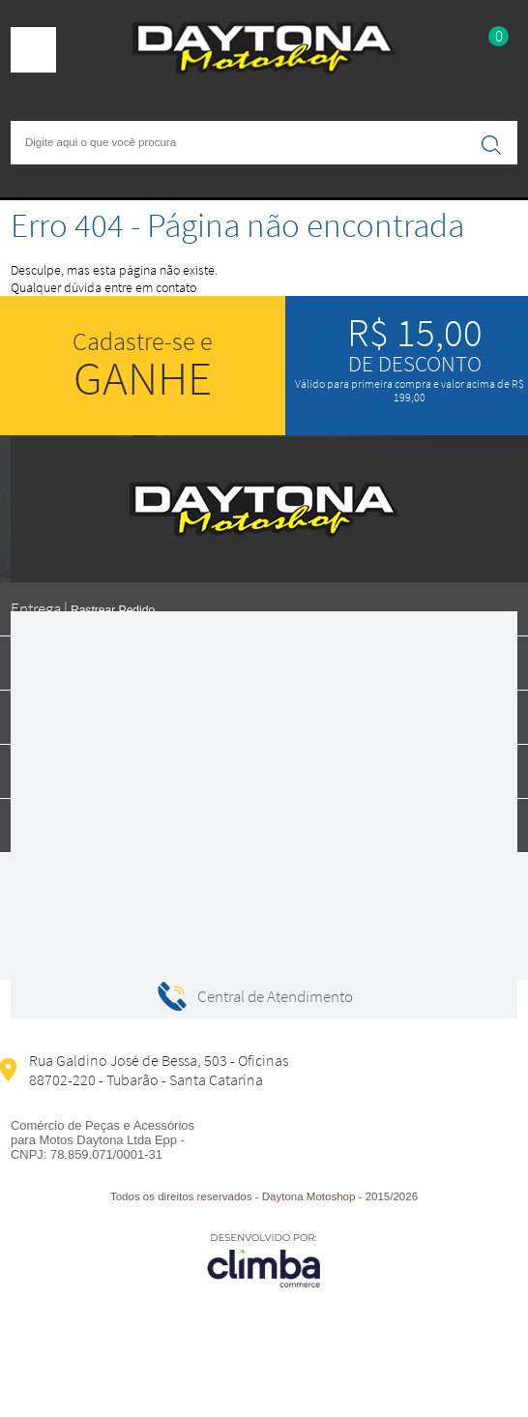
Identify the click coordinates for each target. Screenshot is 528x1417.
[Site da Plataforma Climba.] (264, 1259)
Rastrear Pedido (113, 610)
